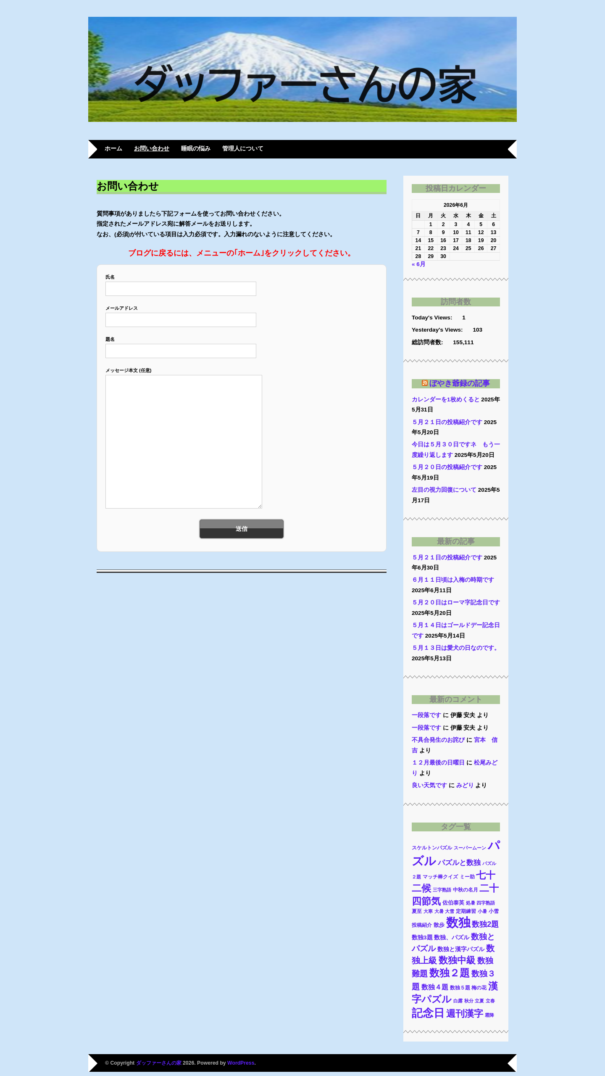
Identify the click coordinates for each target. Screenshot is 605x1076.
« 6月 (419, 264)
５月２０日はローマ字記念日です (456, 602)
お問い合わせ (151, 148)
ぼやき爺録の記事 (459, 383)
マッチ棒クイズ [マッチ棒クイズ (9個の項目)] (440, 876)
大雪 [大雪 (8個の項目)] (449, 911)
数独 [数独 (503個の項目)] (458, 922)
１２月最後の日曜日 (438, 763)
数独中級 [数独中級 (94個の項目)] (457, 960)
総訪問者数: (428, 342)
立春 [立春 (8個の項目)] (490, 1000)
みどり (465, 785)
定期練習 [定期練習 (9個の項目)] (466, 911)
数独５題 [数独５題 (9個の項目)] (460, 987)
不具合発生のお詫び (438, 740)
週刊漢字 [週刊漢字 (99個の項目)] (464, 1013)
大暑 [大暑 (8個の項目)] (439, 911)
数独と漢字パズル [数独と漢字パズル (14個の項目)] (460, 949)
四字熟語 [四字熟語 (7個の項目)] (485, 902)
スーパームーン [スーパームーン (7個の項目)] (470, 847)
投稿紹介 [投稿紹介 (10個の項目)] (422, 925)
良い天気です (429, 785)
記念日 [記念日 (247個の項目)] (428, 1013)
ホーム (113, 148)
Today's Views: (433, 317)
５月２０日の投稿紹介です (447, 467)
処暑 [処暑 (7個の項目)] (470, 902)
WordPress (240, 1063)
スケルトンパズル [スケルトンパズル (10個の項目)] (432, 848)
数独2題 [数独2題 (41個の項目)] (485, 924)
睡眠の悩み (195, 148)
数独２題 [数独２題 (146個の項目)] (449, 972)
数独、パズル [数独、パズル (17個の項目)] (451, 937)
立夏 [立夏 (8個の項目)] (479, 1000)
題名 (180, 345)
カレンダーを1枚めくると (446, 399)
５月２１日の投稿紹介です (447, 422)
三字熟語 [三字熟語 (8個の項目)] (442, 889)
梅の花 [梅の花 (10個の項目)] (479, 988)
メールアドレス (180, 314)
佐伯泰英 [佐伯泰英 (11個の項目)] (453, 903)
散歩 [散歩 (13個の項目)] (439, 925)
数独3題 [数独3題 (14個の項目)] (422, 937)
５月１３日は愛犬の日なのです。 (456, 648)
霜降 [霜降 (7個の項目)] (489, 1015)
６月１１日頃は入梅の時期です (453, 580)
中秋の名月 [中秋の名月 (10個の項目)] (465, 890)
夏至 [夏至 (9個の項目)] (417, 911)
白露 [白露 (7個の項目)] (458, 1000)
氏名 (180, 282)
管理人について (242, 148)
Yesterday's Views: (438, 330)
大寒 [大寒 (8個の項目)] (428, 911)
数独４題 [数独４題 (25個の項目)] (434, 987)
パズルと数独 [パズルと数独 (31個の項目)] (459, 863)
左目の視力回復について (444, 490)
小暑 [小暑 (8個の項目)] (482, 911)
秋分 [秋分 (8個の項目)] (468, 1000)
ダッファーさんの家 (159, 1063)
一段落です (426, 715)
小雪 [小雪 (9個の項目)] (494, 911)
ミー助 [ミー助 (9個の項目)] (467, 876)
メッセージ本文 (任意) (181, 438)
